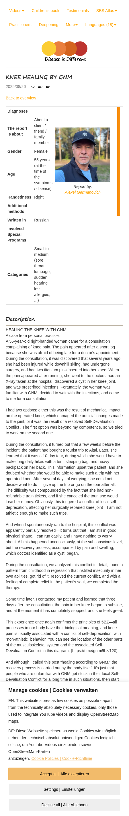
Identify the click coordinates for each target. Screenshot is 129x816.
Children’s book (45, 10)
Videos (16, 10)
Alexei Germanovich (83, 192)
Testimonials (78, 10)
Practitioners (20, 24)
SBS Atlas (106, 10)
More (72, 24)
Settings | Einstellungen (64, 789)
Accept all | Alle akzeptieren (64, 774)
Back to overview (21, 98)
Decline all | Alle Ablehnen (65, 805)
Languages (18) (100, 24)
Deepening (48, 24)
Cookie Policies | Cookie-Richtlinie (61, 758)
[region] (64, 749)
